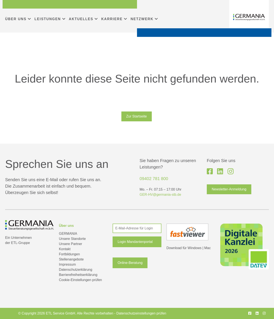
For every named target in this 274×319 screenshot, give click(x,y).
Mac (207, 248)
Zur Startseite (136, 116)
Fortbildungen (69, 254)
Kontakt (64, 249)
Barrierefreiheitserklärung (78, 275)
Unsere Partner (70, 244)
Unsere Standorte (72, 239)
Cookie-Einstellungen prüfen (80, 280)
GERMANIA (68, 233)
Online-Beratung (130, 263)
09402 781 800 (154, 178)
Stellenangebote (71, 259)
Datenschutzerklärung (75, 269)
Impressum (67, 264)
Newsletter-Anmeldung (229, 189)
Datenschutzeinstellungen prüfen (141, 313)
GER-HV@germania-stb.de (160, 194)
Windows (194, 248)
